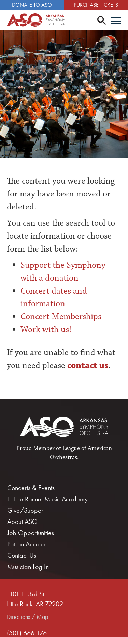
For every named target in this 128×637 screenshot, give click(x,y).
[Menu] (116, 21)
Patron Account (27, 544)
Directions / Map (27, 617)
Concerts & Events (31, 487)
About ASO (22, 521)
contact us (87, 365)
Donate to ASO (32, 5)
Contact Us (21, 555)
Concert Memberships (60, 316)
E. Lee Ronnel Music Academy (47, 498)
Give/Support (26, 510)
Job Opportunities (30, 532)
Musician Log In (28, 566)
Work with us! (45, 329)
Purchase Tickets (96, 5)
